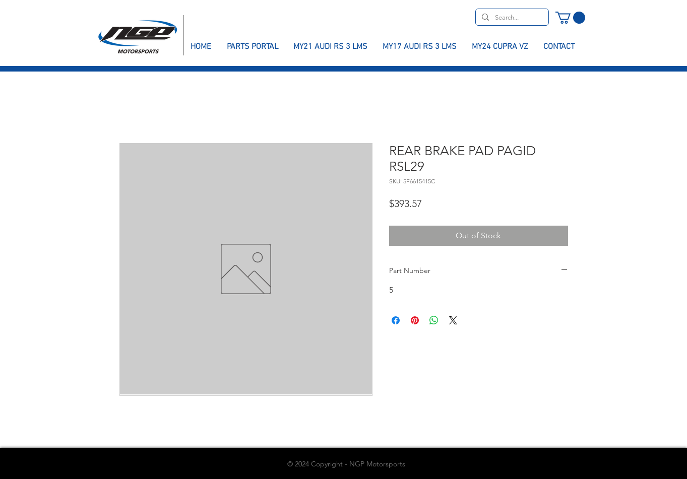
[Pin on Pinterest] (415, 320)
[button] (570, 18)
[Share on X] (453, 320)
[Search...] (511, 17)
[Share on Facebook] (396, 320)
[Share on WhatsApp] (434, 320)
